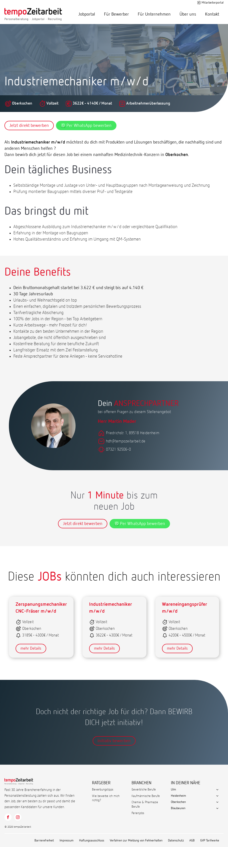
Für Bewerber (116, 14)
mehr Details (30, 648)
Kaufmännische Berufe (146, 796)
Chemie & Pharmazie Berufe (145, 804)
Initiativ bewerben (114, 741)
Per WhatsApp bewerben (86, 125)
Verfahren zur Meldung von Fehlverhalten (136, 840)
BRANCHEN (141, 783)
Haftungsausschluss (91, 840)
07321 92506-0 (118, 450)
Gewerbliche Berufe (144, 789)
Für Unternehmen (154, 14)
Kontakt (212, 14)
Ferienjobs (138, 813)
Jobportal (86, 14)
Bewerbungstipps (102, 789)
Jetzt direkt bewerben (29, 125)
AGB (192, 840)
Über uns (188, 14)
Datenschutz (176, 840)
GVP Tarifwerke (209, 840)
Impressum (67, 840)
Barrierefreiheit (44, 840)
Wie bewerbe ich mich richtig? (106, 798)
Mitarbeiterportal (213, 2)
